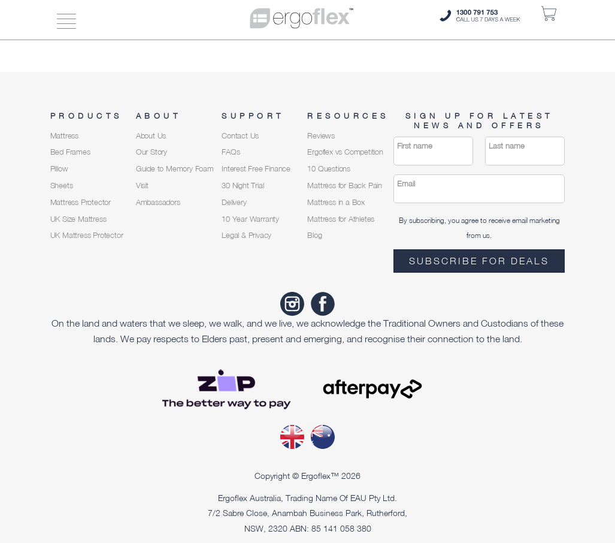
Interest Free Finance (256, 168)
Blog (314, 235)
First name (414, 145)
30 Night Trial (242, 185)
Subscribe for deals (479, 261)
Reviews (321, 135)
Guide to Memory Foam (175, 168)
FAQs (231, 151)
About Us (151, 135)
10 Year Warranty (250, 219)
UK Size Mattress (78, 219)
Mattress (64, 135)
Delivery (234, 202)
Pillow (59, 168)
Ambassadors (158, 202)
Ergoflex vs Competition (345, 151)
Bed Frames (70, 151)
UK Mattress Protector (86, 235)
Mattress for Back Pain (344, 185)
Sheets (61, 185)
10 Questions (328, 168)
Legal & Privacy (246, 235)
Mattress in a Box (336, 202)
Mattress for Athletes (340, 219)
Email (406, 183)
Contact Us (240, 135)
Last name (507, 145)
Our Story (151, 151)
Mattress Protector (80, 202)
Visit (142, 185)
